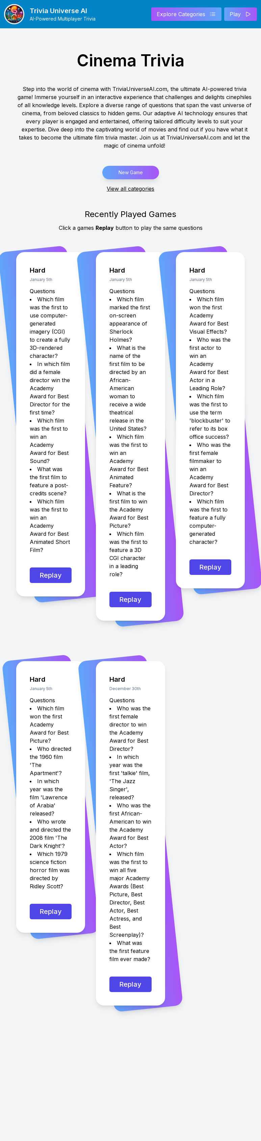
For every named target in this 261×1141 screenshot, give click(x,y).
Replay (51, 575)
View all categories (130, 188)
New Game (131, 172)
